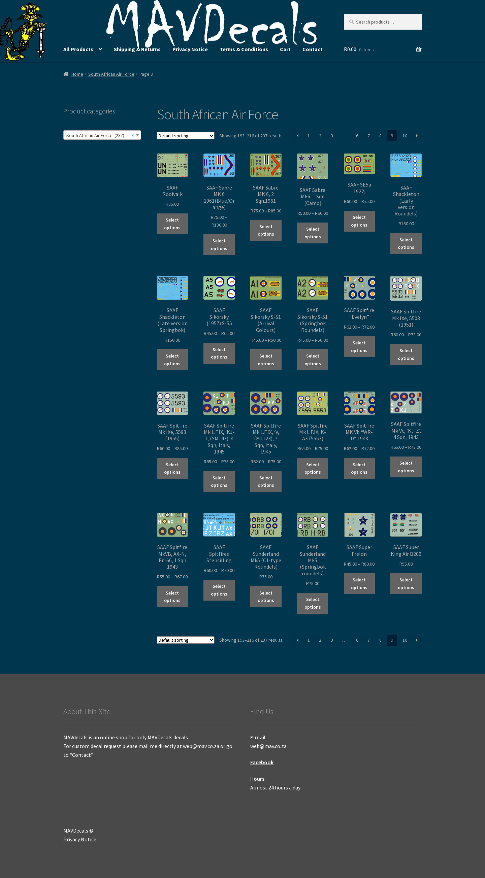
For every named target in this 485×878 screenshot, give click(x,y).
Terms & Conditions (244, 49)
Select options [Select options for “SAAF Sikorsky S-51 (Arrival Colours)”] (266, 360)
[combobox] (102, 135)
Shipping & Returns (137, 49)
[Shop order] (186, 135)
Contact (312, 49)
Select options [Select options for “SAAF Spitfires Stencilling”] (219, 590)
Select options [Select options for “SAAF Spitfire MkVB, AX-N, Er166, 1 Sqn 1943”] (172, 597)
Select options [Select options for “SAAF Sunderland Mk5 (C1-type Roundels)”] (266, 597)
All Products (78, 49)
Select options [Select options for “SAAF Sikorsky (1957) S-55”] (219, 353)
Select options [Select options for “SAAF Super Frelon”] (359, 583)
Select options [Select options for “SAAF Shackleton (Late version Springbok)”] (172, 360)
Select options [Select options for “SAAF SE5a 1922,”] (359, 221)
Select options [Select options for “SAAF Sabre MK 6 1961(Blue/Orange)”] (219, 244)
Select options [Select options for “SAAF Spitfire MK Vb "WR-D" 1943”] (359, 468)
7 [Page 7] (368, 136)
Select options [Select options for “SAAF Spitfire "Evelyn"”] (359, 346)
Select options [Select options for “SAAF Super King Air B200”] (406, 583)
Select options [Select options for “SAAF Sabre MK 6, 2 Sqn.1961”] (266, 230)
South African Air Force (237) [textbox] (100, 135)
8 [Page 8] (380, 136)
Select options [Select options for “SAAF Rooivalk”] (172, 224)
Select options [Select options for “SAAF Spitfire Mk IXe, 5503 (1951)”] (406, 354)
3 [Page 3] (332, 136)
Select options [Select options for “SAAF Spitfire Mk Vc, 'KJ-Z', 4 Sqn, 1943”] (406, 467)
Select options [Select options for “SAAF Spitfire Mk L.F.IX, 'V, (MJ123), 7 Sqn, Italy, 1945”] (266, 481)
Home (77, 74)
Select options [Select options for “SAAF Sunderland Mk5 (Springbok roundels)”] (312, 603)
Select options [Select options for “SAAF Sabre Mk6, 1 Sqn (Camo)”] (312, 233)
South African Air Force (111, 74)
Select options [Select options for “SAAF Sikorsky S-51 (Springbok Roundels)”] (312, 360)
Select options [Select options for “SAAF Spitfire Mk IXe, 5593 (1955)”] (172, 468)
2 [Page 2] (320, 136)
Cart (285, 49)
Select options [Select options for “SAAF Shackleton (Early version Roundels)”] (406, 243)
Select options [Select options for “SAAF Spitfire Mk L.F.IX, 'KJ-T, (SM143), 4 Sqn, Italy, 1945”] (219, 481)
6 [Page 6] (357, 136)
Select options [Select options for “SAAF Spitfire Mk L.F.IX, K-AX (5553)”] (312, 468)
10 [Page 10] (404, 136)
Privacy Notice (190, 49)
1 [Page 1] (309, 136)
